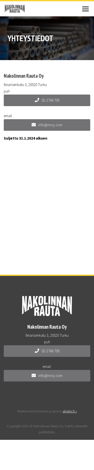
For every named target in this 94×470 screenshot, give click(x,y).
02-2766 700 (47, 100)
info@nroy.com (47, 125)
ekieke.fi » (70, 411)
